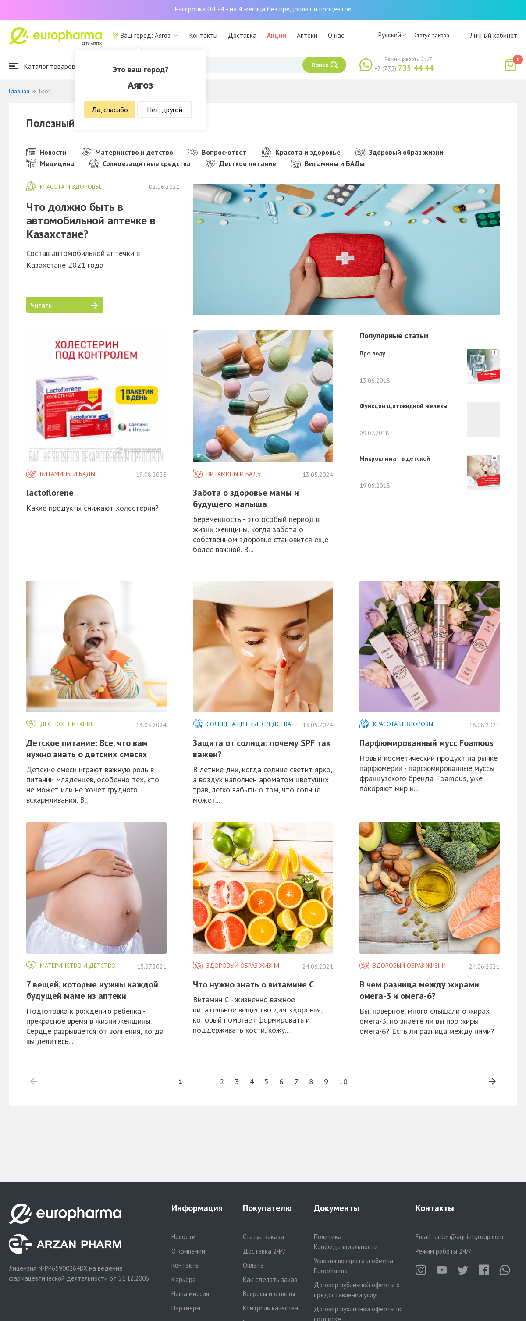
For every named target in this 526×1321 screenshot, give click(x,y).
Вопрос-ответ (217, 152)
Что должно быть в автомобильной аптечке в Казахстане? (91, 220)
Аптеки (307, 35)
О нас (336, 35)
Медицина (50, 163)
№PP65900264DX (62, 1268)
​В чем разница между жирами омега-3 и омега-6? (419, 990)
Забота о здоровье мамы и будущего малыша (246, 498)
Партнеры (185, 1308)
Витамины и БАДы (328, 163)
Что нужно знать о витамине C (253, 984)
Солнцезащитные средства (140, 163)
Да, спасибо (110, 109)
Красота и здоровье (301, 152)
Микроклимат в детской (394, 458)
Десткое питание (241, 163)
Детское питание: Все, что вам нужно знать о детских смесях (87, 748)
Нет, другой (164, 109)
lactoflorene (50, 492)
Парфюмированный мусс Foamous (426, 743)
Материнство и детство (127, 152)
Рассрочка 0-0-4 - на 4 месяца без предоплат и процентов (263, 8)
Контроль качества (270, 1308)
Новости (46, 152)
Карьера (183, 1279)
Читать (64, 305)
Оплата (253, 1265)
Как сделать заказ (270, 1279)
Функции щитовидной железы (403, 406)
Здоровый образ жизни (399, 152)
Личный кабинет (493, 35)
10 (343, 1081)
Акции (276, 35)
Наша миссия (190, 1293)
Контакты (203, 35)
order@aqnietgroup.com (468, 1236)
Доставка (242, 35)
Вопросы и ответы (269, 1293)
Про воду (372, 353)
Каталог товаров (42, 66)
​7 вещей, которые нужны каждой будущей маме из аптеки (92, 990)
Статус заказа (431, 35)
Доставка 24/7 (264, 1251)
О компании (188, 1251)
